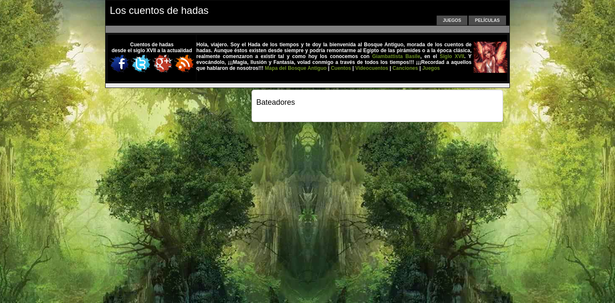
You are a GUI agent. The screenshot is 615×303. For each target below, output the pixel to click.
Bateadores (275, 102)
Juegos (452, 20)
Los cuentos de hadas (159, 10)
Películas (487, 20)
